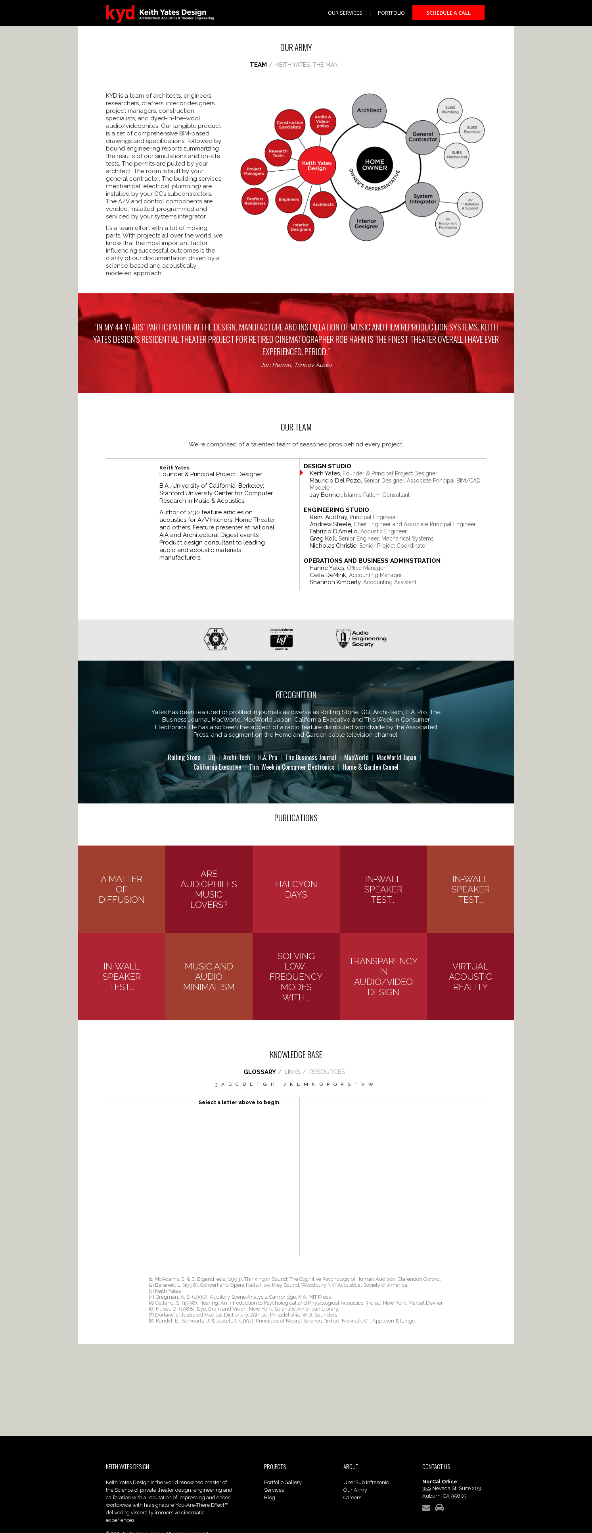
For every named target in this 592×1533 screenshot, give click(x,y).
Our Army (355, 1490)
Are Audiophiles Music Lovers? (208, 889)
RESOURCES (327, 1071)
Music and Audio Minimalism (209, 976)
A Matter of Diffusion (122, 889)
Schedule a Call (448, 12)
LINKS (293, 1071)
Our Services (345, 12)
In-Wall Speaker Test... (383, 889)
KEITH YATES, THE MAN (307, 64)
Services (274, 1490)
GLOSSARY (259, 1071)
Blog (269, 1497)
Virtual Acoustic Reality (470, 976)
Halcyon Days (296, 889)
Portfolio (391, 12)
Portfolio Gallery (283, 1482)
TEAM (258, 64)
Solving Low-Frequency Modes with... (296, 976)
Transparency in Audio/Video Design (383, 976)
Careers (352, 1497)
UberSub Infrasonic (366, 1482)
